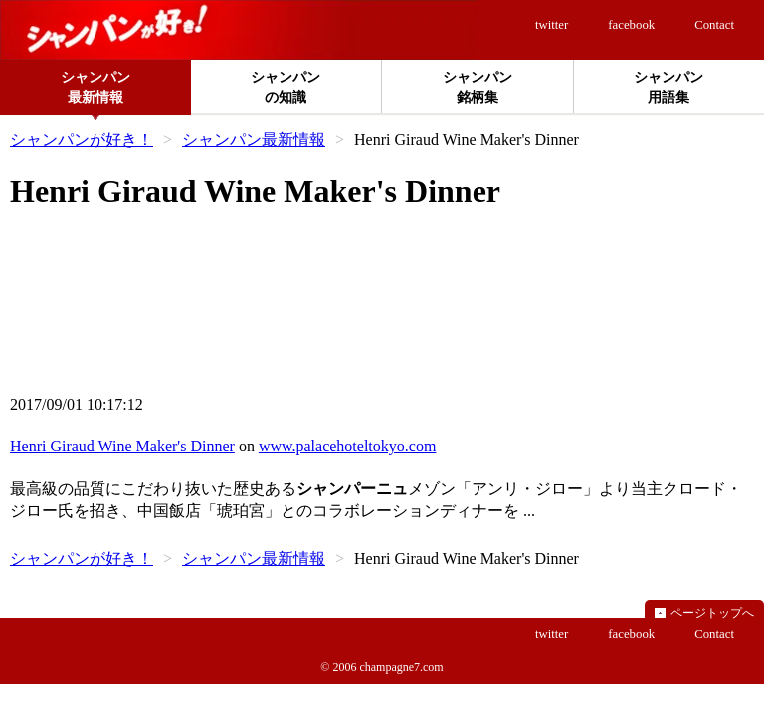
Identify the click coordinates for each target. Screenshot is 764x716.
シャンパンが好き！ (81, 139)
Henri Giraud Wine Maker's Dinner (122, 446)
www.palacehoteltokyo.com (347, 446)
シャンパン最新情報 (253, 139)
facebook (631, 25)
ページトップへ (712, 613)
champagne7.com (401, 667)
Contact (714, 25)
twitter (551, 25)
